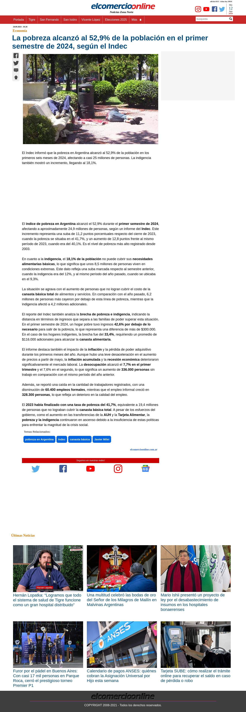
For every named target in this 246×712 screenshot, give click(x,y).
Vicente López (90, 19)
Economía (20, 31)
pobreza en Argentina (39, 439)
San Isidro (70, 19)
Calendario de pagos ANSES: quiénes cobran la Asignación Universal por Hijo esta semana (121, 676)
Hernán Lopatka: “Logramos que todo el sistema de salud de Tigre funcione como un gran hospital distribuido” (47, 600)
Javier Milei (101, 439)
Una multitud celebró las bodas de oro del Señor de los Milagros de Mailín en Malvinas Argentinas (122, 600)
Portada (18, 19)
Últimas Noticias (23, 535)
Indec (61, 439)
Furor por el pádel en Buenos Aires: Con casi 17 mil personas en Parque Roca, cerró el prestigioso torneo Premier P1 (46, 678)
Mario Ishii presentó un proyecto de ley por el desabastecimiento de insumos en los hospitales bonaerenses (193, 602)
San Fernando (49, 19)
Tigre (32, 19)
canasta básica (80, 439)
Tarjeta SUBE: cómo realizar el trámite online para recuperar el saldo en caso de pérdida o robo (195, 676)
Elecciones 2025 (116, 19)
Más (137, 19)
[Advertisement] (88, 193)
